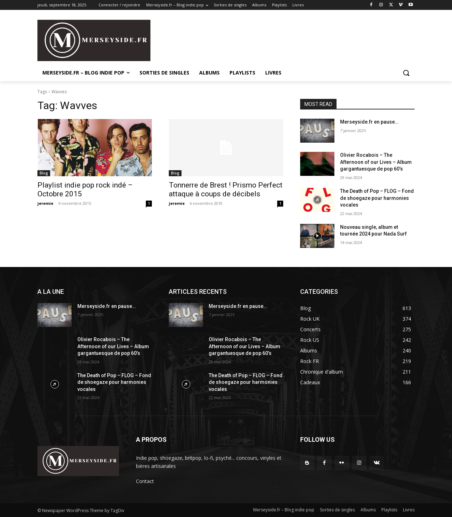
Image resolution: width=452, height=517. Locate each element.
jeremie (45, 203)
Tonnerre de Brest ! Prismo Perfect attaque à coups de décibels (225, 189)
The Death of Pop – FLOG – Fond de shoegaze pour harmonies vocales (377, 198)
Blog (44, 173)
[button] (406, 72)
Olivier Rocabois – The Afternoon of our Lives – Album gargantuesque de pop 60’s (376, 162)
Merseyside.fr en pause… (369, 122)
